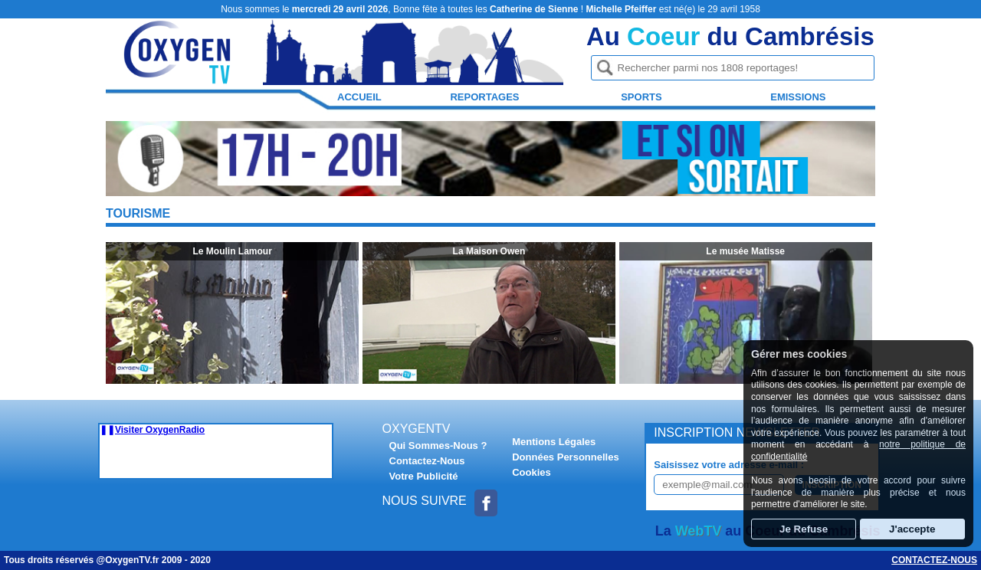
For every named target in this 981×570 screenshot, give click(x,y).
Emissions (797, 97)
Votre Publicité (423, 476)
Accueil (359, 97)
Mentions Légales (553, 441)
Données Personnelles (565, 457)
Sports (641, 97)
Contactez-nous (934, 560)
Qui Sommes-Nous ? (438, 445)
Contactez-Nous (427, 461)
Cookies (531, 472)
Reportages (484, 97)
